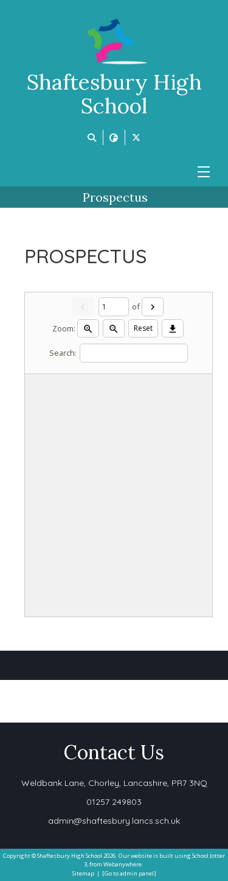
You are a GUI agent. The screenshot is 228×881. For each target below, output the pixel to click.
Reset (143, 328)
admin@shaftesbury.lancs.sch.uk (114, 820)
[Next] (153, 306)
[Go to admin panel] (129, 873)
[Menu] (203, 171)
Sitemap (83, 873)
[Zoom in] (88, 328)
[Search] (134, 353)
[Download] (173, 328)
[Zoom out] (114, 328)
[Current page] (113, 306)
